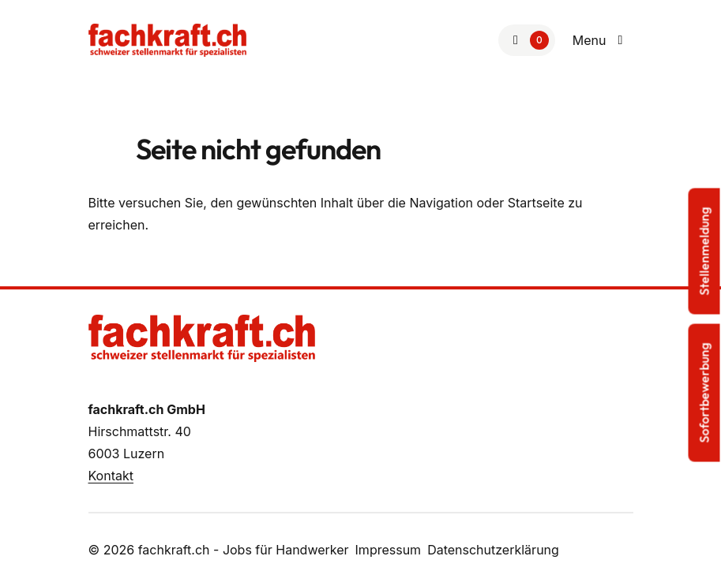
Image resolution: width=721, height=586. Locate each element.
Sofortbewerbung (704, 392)
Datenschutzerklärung (493, 550)
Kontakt (110, 475)
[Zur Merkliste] (526, 40)
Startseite (536, 203)
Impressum (388, 550)
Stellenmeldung (704, 251)
